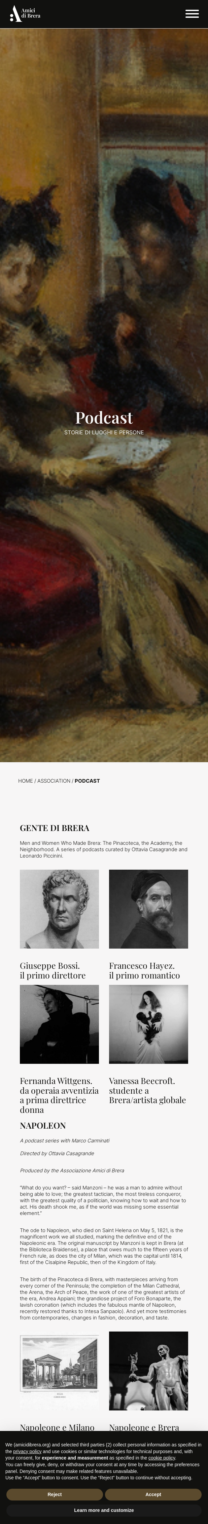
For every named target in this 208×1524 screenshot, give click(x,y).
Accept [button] (153, 1494)
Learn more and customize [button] (104, 1510)
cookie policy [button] (161, 1458)
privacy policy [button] (27, 1451)
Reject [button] (54, 1494)
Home (25, 781)
